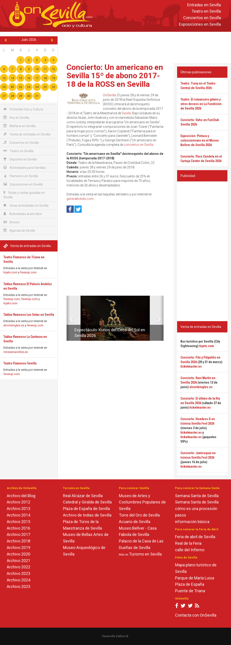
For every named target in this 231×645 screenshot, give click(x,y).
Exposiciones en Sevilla (200, 24)
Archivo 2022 (18, 567)
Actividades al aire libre (22, 214)
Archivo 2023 (18, 573)
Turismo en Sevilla (145, 554)
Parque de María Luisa (194, 578)
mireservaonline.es (15, 352)
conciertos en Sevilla (138, 144)
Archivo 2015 (18, 521)
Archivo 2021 (18, 560)
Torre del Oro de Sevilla (139, 515)
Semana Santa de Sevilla (197, 495)
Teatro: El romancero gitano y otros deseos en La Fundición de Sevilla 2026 (201, 104)
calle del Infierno (189, 549)
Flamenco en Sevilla (20, 176)
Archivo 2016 (18, 528)
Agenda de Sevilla (19, 230)
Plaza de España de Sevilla (86, 508)
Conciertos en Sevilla (202, 18)
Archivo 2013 (18, 508)
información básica (192, 521)
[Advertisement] (145, 46)
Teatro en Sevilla (206, 11)
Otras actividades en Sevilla (26, 205)
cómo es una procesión (196, 508)
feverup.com (28, 272)
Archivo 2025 (18, 586)
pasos (180, 515)
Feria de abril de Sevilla (195, 536)
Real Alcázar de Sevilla (83, 495)
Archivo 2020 (18, 554)
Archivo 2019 (18, 547)
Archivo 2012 (18, 502)
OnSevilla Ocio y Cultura (23, 109)
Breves (11, 222)
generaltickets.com (80, 199)
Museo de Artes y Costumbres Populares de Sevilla (142, 502)
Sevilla (126, 113)
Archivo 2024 (18, 580)
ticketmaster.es (191, 366)
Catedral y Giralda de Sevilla (87, 502)
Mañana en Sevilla (19, 126)
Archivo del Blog (21, 495)
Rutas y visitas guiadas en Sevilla (24, 195)
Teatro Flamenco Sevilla (20, 363)
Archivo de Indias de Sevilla (87, 515)
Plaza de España (189, 584)
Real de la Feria (188, 543)
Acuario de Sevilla (134, 521)
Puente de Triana (190, 590)
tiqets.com (10, 272)
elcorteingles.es (13, 325)
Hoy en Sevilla (16, 117)
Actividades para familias (24, 167)
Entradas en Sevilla (204, 4)
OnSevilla (109, 95)
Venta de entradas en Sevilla (26, 134)
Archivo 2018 (18, 541)
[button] (68, 318)
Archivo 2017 (18, 534)
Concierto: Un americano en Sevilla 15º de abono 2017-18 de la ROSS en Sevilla (115, 76)
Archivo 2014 (18, 515)
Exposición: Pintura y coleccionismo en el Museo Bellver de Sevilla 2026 (199, 140)
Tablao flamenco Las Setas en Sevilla (28, 314)
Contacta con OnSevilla (195, 615)
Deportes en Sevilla (20, 159)
